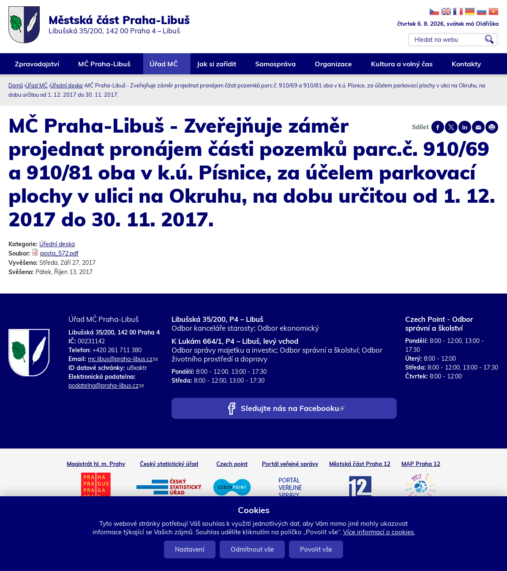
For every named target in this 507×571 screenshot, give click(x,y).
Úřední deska (66, 85)
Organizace (333, 67)
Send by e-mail (478, 127)
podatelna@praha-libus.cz (106, 385)
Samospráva (276, 67)
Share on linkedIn (464, 127)
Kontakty (466, 67)
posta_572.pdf (59, 253)
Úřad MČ (164, 67)
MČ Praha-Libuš (105, 67)
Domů (15, 85)
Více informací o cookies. (379, 532)
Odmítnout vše (252, 549)
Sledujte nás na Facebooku (292, 409)
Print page (491, 127)
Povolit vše (316, 549)
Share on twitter (451, 127)
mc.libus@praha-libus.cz (123, 359)
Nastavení (189, 549)
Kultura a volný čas (402, 67)
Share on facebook (437, 127)
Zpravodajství (37, 67)
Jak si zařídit (217, 67)
